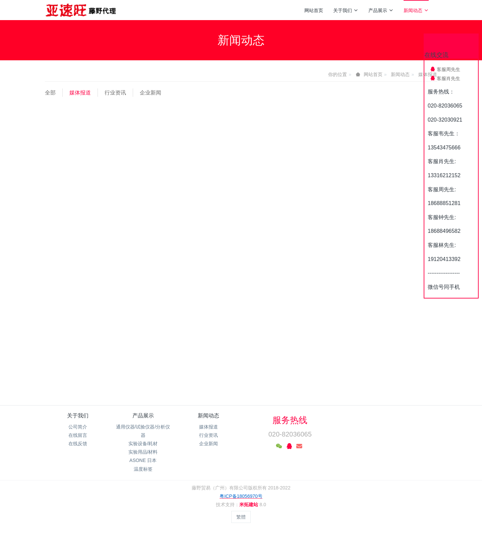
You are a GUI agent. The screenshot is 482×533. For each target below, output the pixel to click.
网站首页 (313, 10)
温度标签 (143, 469)
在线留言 (77, 435)
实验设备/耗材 (143, 443)
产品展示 (381, 10)
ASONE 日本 (143, 460)
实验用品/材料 (143, 452)
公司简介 (77, 426)
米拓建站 (249, 504)
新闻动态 (416, 10)
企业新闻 (150, 92)
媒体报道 (80, 92)
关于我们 (345, 10)
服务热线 (290, 420)
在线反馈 (77, 443)
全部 (50, 92)
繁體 (241, 517)
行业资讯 (115, 92)
